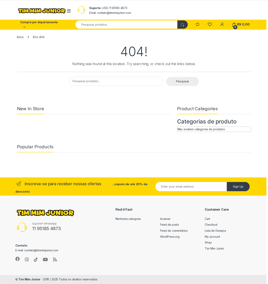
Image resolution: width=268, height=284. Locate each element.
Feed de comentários (174, 230)
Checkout (211, 224)
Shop (208, 242)
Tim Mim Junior (214, 248)
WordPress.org (170, 236)
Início (20, 37)
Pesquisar (182, 81)
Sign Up (238, 186)
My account (212, 236)
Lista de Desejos (215, 230)
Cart (207, 218)
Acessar (165, 218)
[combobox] (126, 24)
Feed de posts (169, 224)
